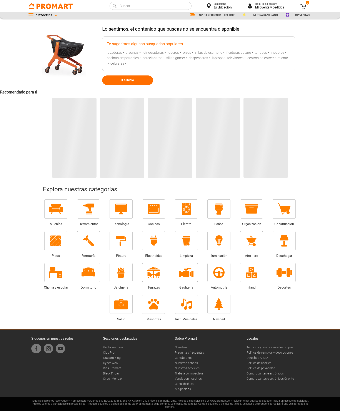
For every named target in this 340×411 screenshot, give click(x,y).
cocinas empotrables (123, 58)
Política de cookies (259, 363)
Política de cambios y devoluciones (270, 352)
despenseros (198, 58)
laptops (217, 58)
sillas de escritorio (208, 52)
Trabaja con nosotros (189, 373)
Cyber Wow (110, 363)
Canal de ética (184, 384)
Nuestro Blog (112, 357)
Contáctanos (183, 357)
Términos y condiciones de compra (270, 347)
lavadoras (114, 52)
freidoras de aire (238, 52)
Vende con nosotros (188, 378)
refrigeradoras (153, 52)
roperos (173, 52)
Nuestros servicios (187, 368)
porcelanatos (152, 58)
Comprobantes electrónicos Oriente (270, 378)
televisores (235, 58)
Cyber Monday (113, 378)
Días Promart (112, 368)
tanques (261, 52)
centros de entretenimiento (267, 58)
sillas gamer (175, 58)
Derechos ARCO (257, 357)
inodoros (277, 52)
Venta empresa (113, 347)
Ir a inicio (127, 80)
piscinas (132, 52)
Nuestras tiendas (186, 363)
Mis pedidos (183, 389)
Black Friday (111, 373)
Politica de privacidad (261, 368)
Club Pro (109, 352)
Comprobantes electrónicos (265, 373)
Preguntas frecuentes (189, 352)
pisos (187, 52)
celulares (117, 63)
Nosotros (181, 347)
